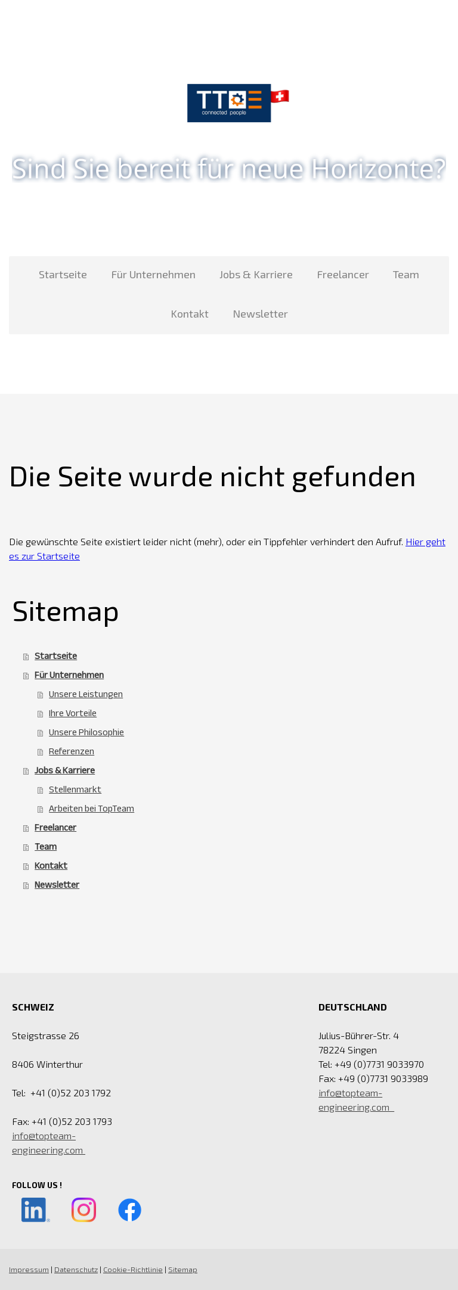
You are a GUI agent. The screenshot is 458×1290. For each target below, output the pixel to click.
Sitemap (182, 1269)
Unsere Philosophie (86, 732)
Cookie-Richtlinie (133, 1269)
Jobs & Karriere (256, 274)
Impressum (29, 1269)
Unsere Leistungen (86, 694)
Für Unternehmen (153, 274)
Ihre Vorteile (73, 713)
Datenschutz (76, 1269)
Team (406, 274)
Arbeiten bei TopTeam (91, 808)
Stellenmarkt (75, 789)
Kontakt (190, 313)
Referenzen (71, 751)
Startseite (63, 274)
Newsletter (260, 313)
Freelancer (343, 274)
